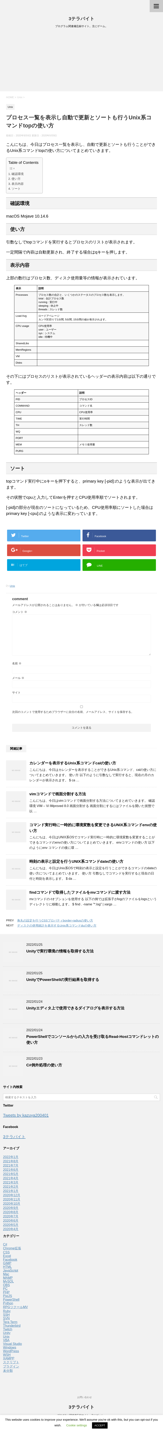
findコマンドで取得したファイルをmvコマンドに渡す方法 (79, 892)
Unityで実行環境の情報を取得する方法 (60, 951)
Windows (9, 1347)
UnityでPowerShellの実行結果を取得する (62, 979)
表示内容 (18, 183)
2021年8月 (11, 1161)
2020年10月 (11, 1203)
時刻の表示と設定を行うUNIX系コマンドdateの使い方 (76, 861)
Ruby (7, 1311)
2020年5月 (11, 1225)
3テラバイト (81, 18)
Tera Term (10, 1322)
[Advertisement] (81, 61)
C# (5, 1244)
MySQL (8, 1281)
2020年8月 (11, 1212)
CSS (6, 1252)
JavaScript (10, 1270)
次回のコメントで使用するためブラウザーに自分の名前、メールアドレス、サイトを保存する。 (73, 711)
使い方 (16, 178)
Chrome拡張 (12, 1248)
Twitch (7, 1329)
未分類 (8, 1370)
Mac (6, 1274)
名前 (16, 663)
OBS (6, 1285)
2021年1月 (11, 1191)
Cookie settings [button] (76, 1425)
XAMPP (8, 1358)
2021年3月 (11, 1182)
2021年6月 (11, 1169)
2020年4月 (11, 1229)
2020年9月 (11, 1208)
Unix (12, 585)
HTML (7, 1267)
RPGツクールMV (15, 1307)
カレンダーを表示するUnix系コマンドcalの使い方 (72, 763)
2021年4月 (11, 1178)
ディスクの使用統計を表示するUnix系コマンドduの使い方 (56, 925)
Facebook (10, 1259)
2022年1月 (11, 1157)
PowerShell (11, 1299)
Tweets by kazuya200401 (26, 1115)
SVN (6, 1318)
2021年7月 (11, 1165)
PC (5, 1288)
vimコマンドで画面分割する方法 (57, 794)
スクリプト (11, 1362)
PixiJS (7, 1296)
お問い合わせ (84, 1397)
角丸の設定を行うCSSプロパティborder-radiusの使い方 (55, 920)
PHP (6, 1292)
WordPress (11, 1351)
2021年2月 (11, 1186)
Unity (6, 1333)
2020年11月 (11, 1199)
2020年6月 (11, 1220)
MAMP (8, 1277)
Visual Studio (12, 1344)
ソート (16, 188)
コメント (19, 611)
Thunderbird (11, 1325)
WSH (7, 1354)
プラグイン (11, 1366)
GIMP (7, 1263)
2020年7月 (11, 1216)
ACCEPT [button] (99, 1425)
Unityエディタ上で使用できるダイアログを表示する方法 (75, 1008)
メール (18, 678)
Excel (7, 1256)
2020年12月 (11, 1195)
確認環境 (18, 174)
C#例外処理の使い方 (44, 1065)
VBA (6, 1340)
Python (8, 1303)
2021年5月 (11, 1174)
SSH (6, 1314)
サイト (16, 692)
